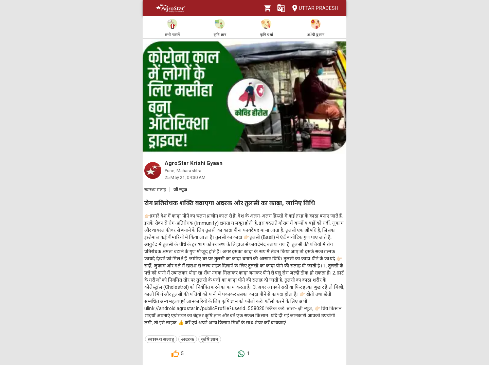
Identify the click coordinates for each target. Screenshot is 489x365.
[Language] (281, 8)
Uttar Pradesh (313, 8)
